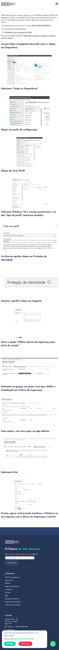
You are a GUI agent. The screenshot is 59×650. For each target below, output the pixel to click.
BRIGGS (8, 583)
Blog (6, 595)
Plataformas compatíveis (13, 602)
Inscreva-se (12, 563)
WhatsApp (10, 630)
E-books (7, 592)
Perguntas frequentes (12, 599)
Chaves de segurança (12, 577)
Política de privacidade (12, 605)
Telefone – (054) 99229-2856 (16, 627)
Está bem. (10, 643)
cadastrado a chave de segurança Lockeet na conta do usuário (28, 36)
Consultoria (8, 589)
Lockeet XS (9, 580)
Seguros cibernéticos (12, 586)
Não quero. (25, 643)
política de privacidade (24, 638)
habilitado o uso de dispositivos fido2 (18, 32)
